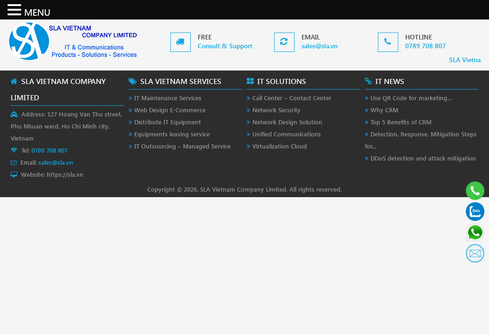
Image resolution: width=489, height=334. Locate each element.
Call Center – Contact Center (292, 98)
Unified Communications (286, 134)
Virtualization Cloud (279, 146)
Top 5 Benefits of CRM (401, 122)
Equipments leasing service (172, 134)
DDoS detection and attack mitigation (423, 158)
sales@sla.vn (319, 45)
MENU (37, 11)
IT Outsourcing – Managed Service (182, 146)
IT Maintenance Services (167, 98)
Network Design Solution (287, 122)
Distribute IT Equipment (167, 122)
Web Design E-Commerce (170, 110)
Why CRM (384, 110)
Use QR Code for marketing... (410, 98)
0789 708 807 (425, 45)
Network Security (276, 110)
